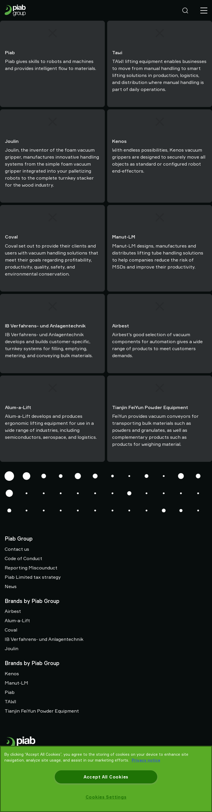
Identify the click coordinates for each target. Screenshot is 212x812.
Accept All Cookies (106, 776)
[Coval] (52, 217)
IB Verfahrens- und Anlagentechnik (44, 639)
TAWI (10, 701)
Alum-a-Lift (17, 620)
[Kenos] (159, 121)
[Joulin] (52, 121)
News (11, 586)
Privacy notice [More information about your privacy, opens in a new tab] (146, 760)
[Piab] (52, 33)
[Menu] (204, 10)
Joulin (11, 648)
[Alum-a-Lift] (52, 387)
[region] (106, 779)
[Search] (185, 10)
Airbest (13, 611)
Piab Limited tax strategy (33, 577)
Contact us (17, 549)
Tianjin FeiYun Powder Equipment (42, 711)
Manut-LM (16, 683)
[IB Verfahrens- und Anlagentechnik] (52, 306)
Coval (11, 630)
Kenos (12, 673)
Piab (10, 692)
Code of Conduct (23, 558)
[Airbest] (159, 306)
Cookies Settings (106, 797)
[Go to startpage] (15, 10)
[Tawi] (159, 33)
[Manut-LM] (159, 217)
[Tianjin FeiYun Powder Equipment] (159, 387)
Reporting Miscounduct (31, 568)
